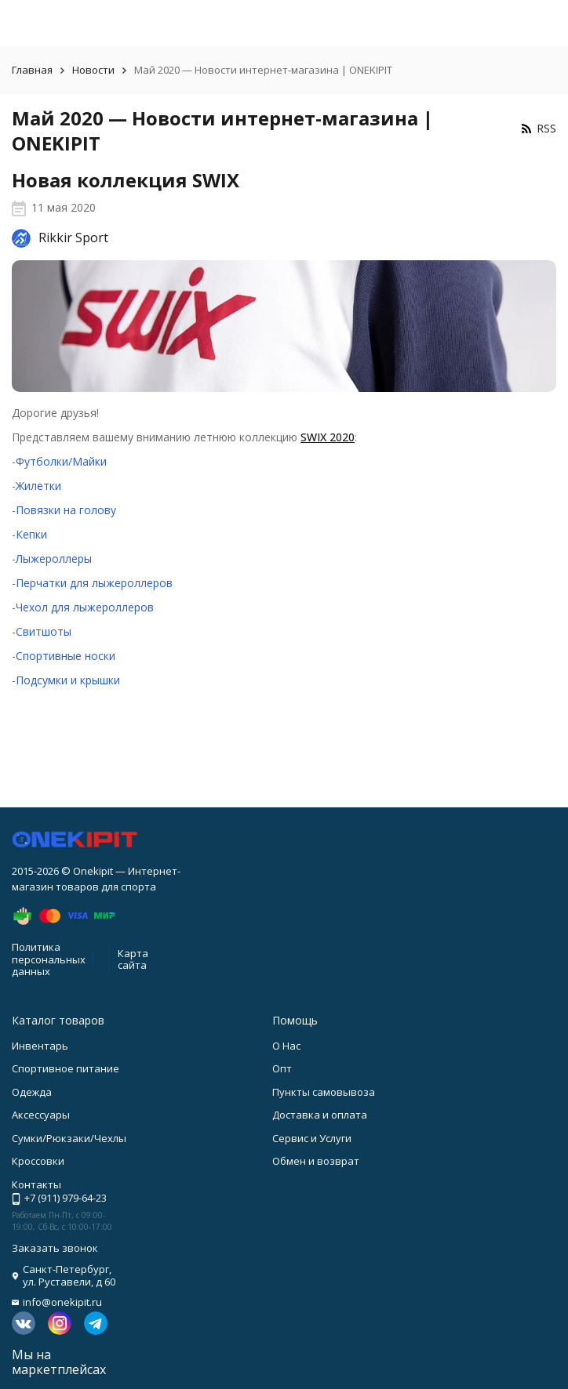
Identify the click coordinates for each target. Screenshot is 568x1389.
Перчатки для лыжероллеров (94, 582)
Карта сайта (133, 959)
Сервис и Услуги (311, 1138)
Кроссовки (38, 1161)
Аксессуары (41, 1115)
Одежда (32, 1092)
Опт (282, 1068)
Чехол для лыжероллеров (85, 607)
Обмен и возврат (315, 1161)
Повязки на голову (66, 509)
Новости (93, 70)
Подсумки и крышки (68, 680)
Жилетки (38, 485)
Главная (32, 70)
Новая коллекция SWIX (125, 180)
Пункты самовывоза (323, 1092)
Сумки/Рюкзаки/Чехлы (69, 1138)
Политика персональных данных (49, 959)
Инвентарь (40, 1046)
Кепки (31, 534)
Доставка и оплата (319, 1115)
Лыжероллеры (54, 558)
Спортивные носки (65, 655)
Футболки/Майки (61, 461)
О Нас (286, 1046)
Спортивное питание (65, 1068)
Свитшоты (43, 631)
